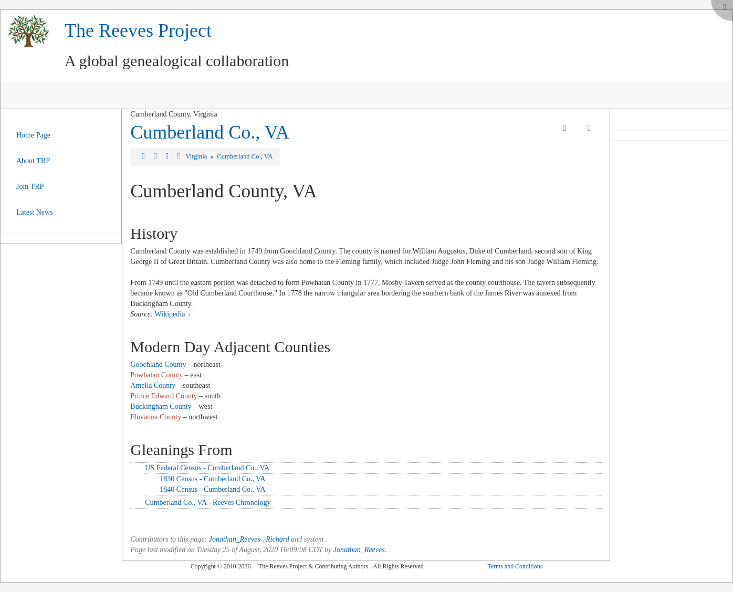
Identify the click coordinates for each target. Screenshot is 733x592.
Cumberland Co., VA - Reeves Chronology (207, 502)
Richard (277, 539)
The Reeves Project (138, 30)
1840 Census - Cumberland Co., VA (212, 489)
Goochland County (158, 364)
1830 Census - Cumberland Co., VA (212, 479)
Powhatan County (156, 375)
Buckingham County (160, 406)
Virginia (196, 156)
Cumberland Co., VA (209, 132)
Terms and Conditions (514, 566)
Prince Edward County (163, 396)
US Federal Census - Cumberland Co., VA (207, 468)
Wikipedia (170, 314)
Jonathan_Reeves (234, 539)
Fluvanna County (155, 417)
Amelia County (152, 385)
